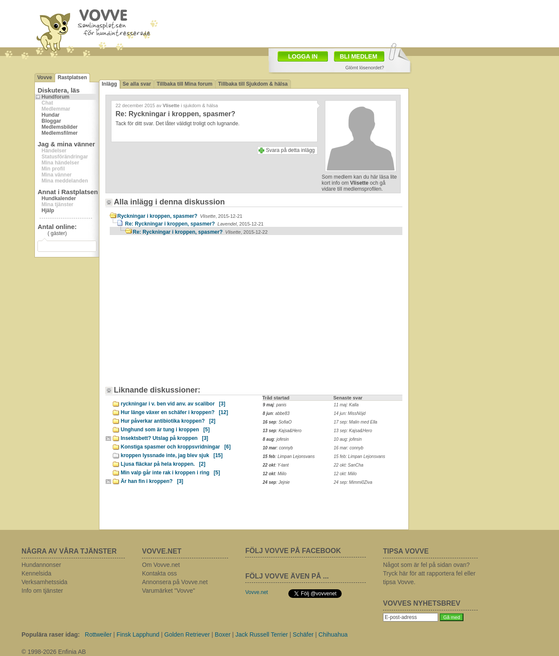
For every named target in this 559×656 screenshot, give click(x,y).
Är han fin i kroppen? (152, 481)
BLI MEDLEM (358, 56)
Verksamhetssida (45, 582)
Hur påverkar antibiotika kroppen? (168, 421)
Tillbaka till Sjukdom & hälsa (253, 84)
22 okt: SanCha (349, 465)
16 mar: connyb (349, 448)
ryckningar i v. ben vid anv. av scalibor (173, 404)
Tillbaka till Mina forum (185, 84)
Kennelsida (36, 573)
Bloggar (51, 121)
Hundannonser (41, 564)
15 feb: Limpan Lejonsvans (360, 456)
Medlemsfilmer (60, 133)
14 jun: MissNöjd (350, 413)
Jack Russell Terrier (261, 634)
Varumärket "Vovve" (168, 590)
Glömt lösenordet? (365, 67)
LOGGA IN (303, 56)
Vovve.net (256, 592)
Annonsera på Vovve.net (175, 582)
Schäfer (303, 634)
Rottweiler (98, 634)
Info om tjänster (42, 590)
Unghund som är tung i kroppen (165, 430)
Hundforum (56, 97)
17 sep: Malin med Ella (355, 422)
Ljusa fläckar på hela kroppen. (163, 464)
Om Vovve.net (161, 564)
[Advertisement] (182, 314)
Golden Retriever (187, 634)
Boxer (223, 634)
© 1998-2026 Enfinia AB (54, 651)
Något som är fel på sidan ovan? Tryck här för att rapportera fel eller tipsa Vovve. (429, 573)
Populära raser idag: (51, 634)
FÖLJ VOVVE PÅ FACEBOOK (293, 550)
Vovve (44, 77)
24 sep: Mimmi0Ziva (353, 482)
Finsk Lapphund (138, 634)
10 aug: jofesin (348, 439)
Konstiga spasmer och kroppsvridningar (176, 447)
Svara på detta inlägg (290, 150)
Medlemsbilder (60, 127)
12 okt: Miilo (345, 473)
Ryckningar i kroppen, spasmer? (180, 216)
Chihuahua (333, 634)
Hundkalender (59, 198)
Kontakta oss (159, 573)
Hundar (51, 115)
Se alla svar (137, 84)
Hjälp (48, 210)
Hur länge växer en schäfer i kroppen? (174, 412)
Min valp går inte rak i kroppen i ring (170, 473)
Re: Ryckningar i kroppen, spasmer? (194, 224)
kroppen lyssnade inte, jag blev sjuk (172, 455)
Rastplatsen (72, 77)
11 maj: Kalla (346, 404)
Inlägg (109, 84)
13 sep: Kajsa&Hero (353, 430)
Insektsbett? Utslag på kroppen (164, 438)
